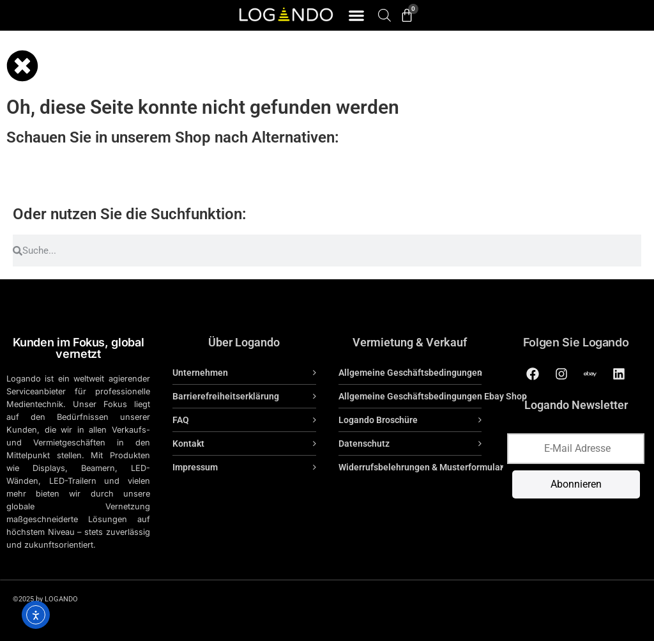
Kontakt (188, 443)
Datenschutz (364, 443)
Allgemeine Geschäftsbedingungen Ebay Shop (432, 396)
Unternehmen (200, 372)
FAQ (180, 420)
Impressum (195, 467)
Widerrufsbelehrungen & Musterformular (420, 467)
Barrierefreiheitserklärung (225, 396)
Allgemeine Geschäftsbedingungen (410, 372)
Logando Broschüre (378, 420)
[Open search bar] (384, 15)
